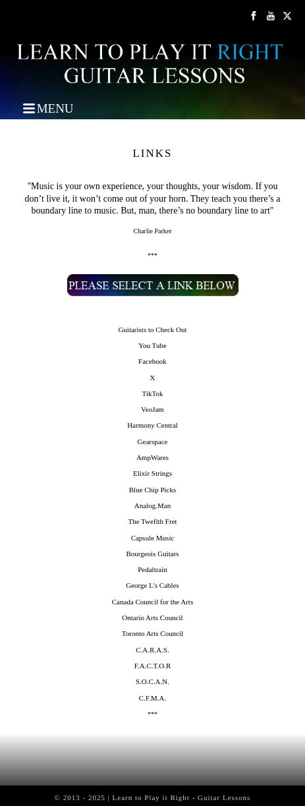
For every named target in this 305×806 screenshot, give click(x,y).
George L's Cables (152, 585)
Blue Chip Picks (153, 490)
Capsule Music (153, 538)
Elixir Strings (152, 473)
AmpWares (152, 457)
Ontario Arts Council (152, 617)
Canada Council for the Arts (152, 602)
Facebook (152, 361)
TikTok (152, 393)
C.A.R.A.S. (152, 650)
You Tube (152, 345)
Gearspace (153, 442)
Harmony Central (152, 425)
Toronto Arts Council (152, 633)
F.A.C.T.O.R (152, 666)
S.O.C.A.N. (152, 681)
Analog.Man (152, 505)
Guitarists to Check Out (152, 329)
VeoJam (152, 409)
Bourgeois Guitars (152, 554)
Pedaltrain (152, 569)
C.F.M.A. (152, 698)
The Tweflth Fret (152, 521)
